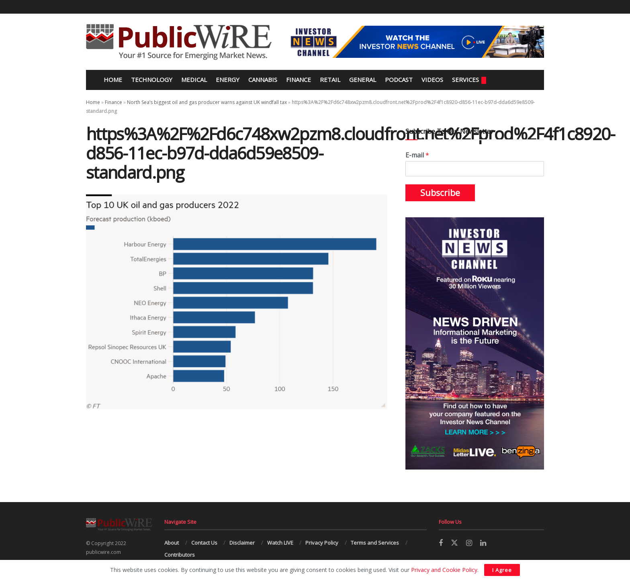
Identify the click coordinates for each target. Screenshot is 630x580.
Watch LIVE (280, 542)
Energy (227, 80)
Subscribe (440, 192)
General (362, 80)
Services (469, 80)
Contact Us (204, 542)
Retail (330, 80)
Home (112, 80)
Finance (298, 80)
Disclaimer (242, 542)
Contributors (179, 554)
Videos (432, 80)
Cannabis (262, 80)
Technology (151, 80)
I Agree (502, 570)
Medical (194, 80)
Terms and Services (375, 542)
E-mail (417, 155)
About (171, 542)
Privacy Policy (321, 542)
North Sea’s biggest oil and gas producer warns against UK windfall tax (207, 102)
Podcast (399, 80)
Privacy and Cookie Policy (444, 570)
